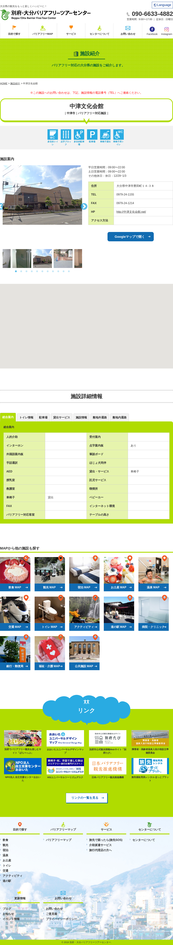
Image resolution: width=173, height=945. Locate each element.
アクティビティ (12, 875)
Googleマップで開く (130, 236)
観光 (5, 845)
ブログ (7, 908)
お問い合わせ (128, 33)
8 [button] (53, 271)
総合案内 (8, 417)
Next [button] (84, 205)
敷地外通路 (100, 417)
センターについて (99, 33)
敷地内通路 (119, 417)
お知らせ (8, 913)
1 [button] (16, 271)
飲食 (5, 839)
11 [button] (69, 271)
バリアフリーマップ (58, 839)
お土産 (7, 860)
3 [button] (26, 271)
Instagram (166, 30)
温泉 (5, 855)
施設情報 (81, 417)
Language (162, 5)
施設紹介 (15, 83)
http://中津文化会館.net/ (131, 211)
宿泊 (5, 850)
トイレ (7, 865)
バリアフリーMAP (42, 33)
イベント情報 (11, 918)
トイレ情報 (26, 417)
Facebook (152, 31)
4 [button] (32, 271)
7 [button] (47, 271)
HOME (3, 83)
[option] (42, 195)
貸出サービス (61, 417)
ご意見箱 (51, 913)
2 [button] (21, 271)
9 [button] (58, 271)
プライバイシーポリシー (61, 918)
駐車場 (43, 417)
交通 (5, 870)
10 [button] (63, 271)
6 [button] (42, 271)
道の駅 (7, 880)
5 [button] (37, 271)
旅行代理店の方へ (100, 850)
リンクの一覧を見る (84, 797)
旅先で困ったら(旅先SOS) (105, 839)
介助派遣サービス (100, 845)
